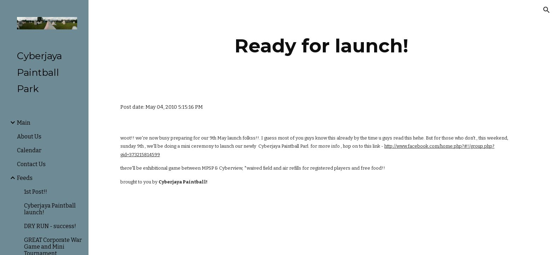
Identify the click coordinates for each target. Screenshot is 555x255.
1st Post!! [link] (35, 191)
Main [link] (23, 122)
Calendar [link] (29, 150)
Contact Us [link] (31, 164)
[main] (321, 45)
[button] (546, 9)
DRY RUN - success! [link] (50, 226)
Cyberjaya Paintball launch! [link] (50, 209)
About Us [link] (29, 136)
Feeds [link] (25, 178)
